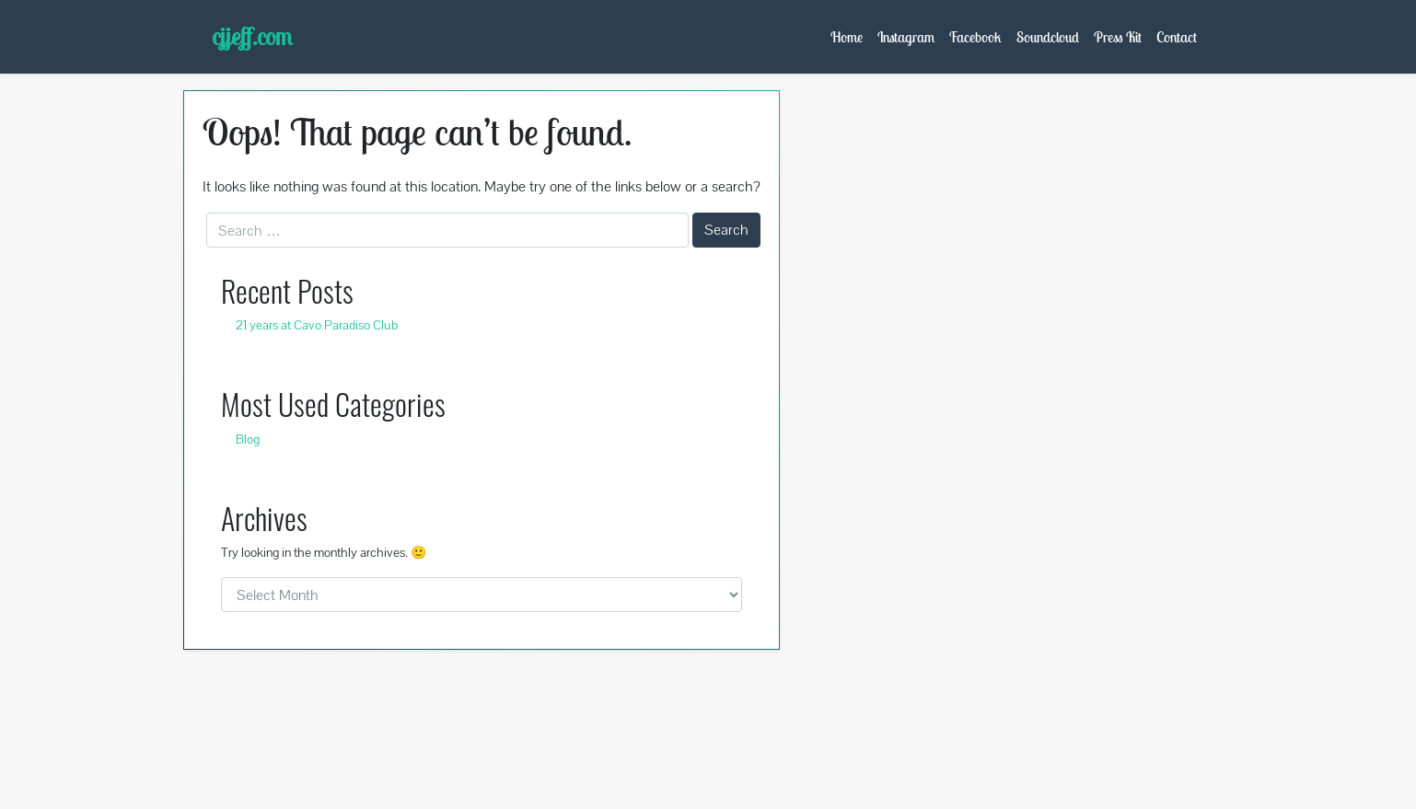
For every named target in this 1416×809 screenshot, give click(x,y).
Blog (248, 439)
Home (846, 37)
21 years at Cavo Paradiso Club (317, 325)
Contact (1176, 37)
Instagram (905, 37)
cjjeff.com (252, 36)
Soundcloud (1047, 37)
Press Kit (1118, 37)
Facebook (975, 37)
